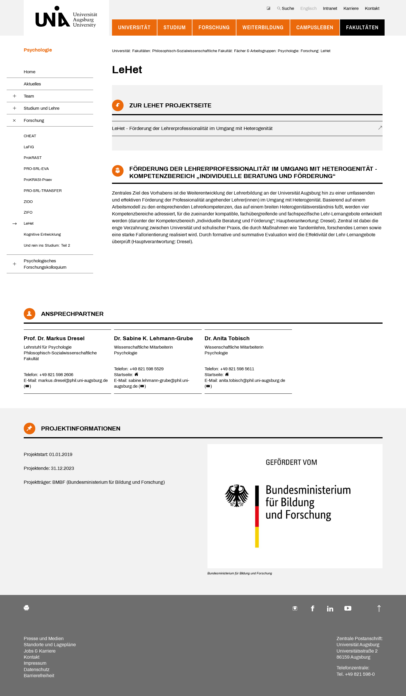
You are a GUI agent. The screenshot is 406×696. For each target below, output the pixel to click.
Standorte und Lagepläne (50, 644)
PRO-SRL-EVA (36, 168)
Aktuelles (32, 84)
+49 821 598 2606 (56, 374)
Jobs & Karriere (40, 651)
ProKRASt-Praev (38, 179)
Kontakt (372, 8)
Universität (134, 27)
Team (29, 96)
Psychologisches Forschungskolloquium (45, 264)
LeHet (29, 223)
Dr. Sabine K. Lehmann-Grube (153, 338)
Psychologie (38, 50)
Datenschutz (36, 669)
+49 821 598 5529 (146, 369)
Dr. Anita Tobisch (227, 338)
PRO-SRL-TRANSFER (43, 190)
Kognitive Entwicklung (42, 234)
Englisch (308, 8)
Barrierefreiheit (39, 675)
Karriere (351, 8)
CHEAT (30, 136)
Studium (174, 27)
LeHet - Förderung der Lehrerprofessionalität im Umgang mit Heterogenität (192, 128)
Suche (285, 8)
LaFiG (29, 147)
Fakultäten (362, 27)
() (27, 386)
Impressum (35, 663)
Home (29, 71)
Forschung (214, 27)
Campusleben (314, 27)
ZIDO (28, 201)
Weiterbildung (263, 27)
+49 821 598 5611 (237, 369)
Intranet (330, 8)
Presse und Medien (44, 638)
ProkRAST (33, 157)
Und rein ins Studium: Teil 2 (47, 245)
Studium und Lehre (41, 108)
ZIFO (28, 212)
